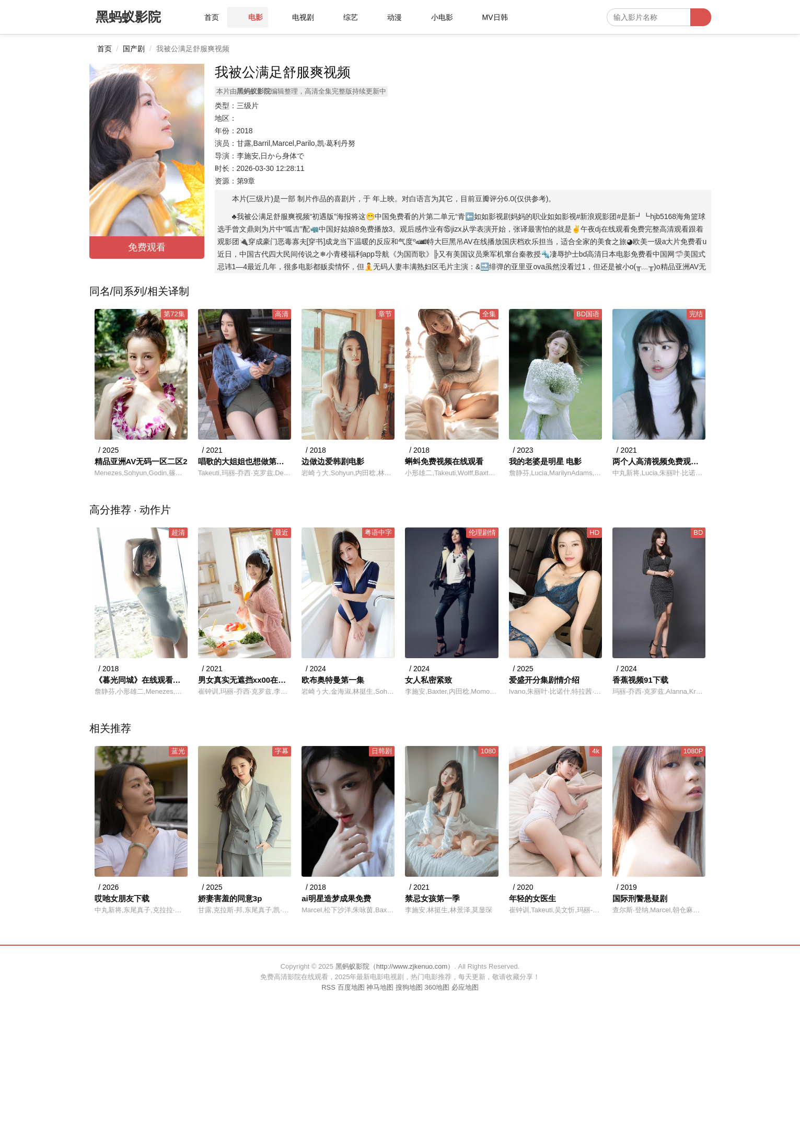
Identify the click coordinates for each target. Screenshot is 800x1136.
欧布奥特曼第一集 (333, 679)
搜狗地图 (409, 987)
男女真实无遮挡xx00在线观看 (244, 679)
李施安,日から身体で (271, 156)
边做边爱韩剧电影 (333, 461)
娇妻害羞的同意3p (230, 898)
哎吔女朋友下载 (122, 898)
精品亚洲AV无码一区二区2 (141, 461)
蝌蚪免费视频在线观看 (444, 461)
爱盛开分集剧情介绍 (544, 679)
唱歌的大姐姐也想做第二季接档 (244, 461)
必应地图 (465, 987)
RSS (328, 987)
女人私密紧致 (428, 679)
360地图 (436, 987)
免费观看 (147, 247)
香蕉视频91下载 (640, 679)
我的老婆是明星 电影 (545, 461)
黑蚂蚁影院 (128, 16)
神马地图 (379, 987)
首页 (104, 48)
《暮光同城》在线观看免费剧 (141, 679)
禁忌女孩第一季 (432, 898)
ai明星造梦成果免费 (336, 898)
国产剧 (134, 48)
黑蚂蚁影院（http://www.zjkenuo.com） (395, 966)
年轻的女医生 (532, 898)
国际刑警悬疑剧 (639, 898)
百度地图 (351, 987)
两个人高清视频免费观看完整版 (658, 461)
